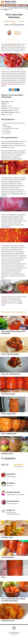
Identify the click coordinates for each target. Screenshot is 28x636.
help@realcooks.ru (14, 634)
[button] (26, 2)
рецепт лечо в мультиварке (9, 84)
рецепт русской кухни (14, 44)
